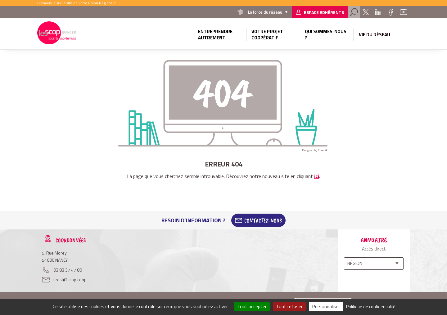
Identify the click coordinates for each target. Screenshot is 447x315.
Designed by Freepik (314, 150)
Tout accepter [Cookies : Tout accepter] (252, 306)
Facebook (390, 12)
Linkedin (378, 12)
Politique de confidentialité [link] (370, 306)
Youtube (403, 12)
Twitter (365, 12)
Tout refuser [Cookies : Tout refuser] (289, 306)
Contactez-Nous (263, 220)
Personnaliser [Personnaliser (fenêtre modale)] (326, 306)
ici (316, 176)
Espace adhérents (324, 12)
